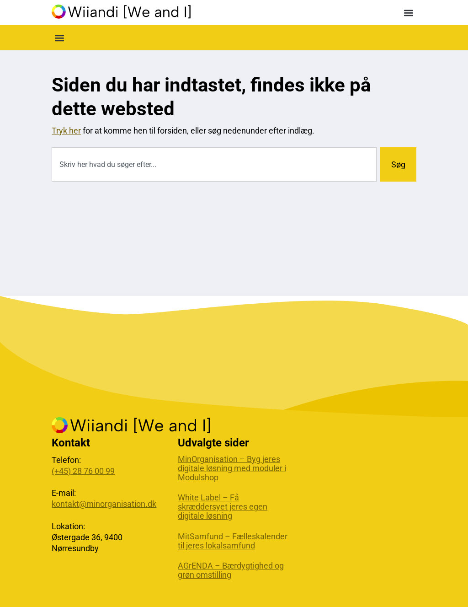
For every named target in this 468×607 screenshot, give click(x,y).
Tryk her (66, 130)
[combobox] (214, 164)
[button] (408, 12)
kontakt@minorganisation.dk (104, 504)
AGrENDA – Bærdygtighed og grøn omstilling (231, 570)
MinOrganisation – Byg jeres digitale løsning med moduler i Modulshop (232, 468)
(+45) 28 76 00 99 (83, 471)
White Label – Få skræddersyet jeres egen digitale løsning (222, 507)
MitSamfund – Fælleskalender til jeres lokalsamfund (232, 541)
